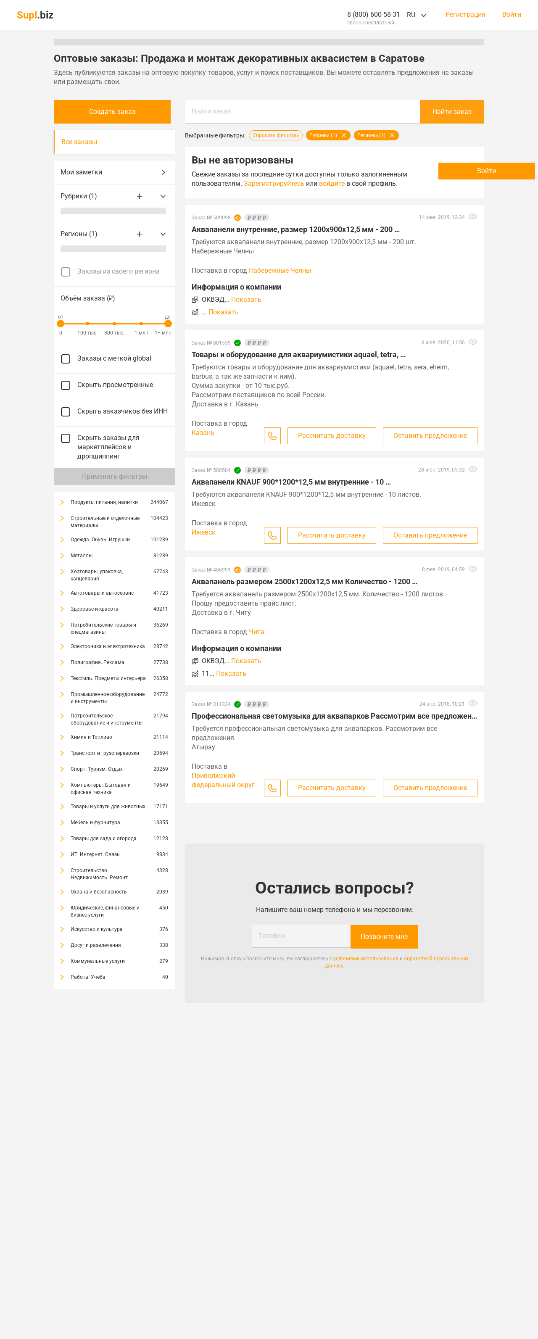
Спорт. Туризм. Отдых (97, 769)
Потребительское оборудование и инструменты (106, 719)
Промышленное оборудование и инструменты (108, 697)
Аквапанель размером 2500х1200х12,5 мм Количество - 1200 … (304, 590)
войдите (204, 193)
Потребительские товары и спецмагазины (103, 628)
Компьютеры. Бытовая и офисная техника (101, 788)
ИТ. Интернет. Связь (95, 854)
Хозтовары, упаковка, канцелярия (97, 575)
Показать (246, 309)
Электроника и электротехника (108, 646)
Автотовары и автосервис (102, 593)
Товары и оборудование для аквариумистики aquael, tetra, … (299, 363)
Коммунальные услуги (98, 961)
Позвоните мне (384, 945)
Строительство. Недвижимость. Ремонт (99, 873)
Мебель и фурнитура (95, 822)
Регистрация (465, 14)
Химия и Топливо (91, 737)
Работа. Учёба (88, 977)
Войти (511, 14)
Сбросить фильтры (276, 135)
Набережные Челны (280, 280)
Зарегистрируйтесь (322, 183)
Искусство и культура (97, 929)
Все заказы (79, 142)
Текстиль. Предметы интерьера (108, 678)
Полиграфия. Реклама (97, 662)
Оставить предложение (430, 445)
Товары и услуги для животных (108, 806)
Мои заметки (114, 172)
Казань (203, 442)
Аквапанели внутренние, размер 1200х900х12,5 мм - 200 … (296, 238)
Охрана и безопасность (99, 892)
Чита (256, 641)
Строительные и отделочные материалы (105, 521)
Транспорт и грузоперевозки (105, 753)
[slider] (60, 323)
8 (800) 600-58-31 (373, 14)
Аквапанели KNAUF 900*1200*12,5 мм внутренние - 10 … (291, 491)
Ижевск (204, 542)
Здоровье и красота (95, 609)
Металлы (81, 556)
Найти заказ (211, 111)
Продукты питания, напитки (104, 502)
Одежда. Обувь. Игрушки (100, 540)
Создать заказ (114, 112)
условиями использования (365, 967)
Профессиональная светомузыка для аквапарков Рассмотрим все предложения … (334, 725)
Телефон (271, 945)
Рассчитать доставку (332, 445)
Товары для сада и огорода (104, 838)
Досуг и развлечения (96, 945)
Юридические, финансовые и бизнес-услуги (105, 911)
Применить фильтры (114, 476)
